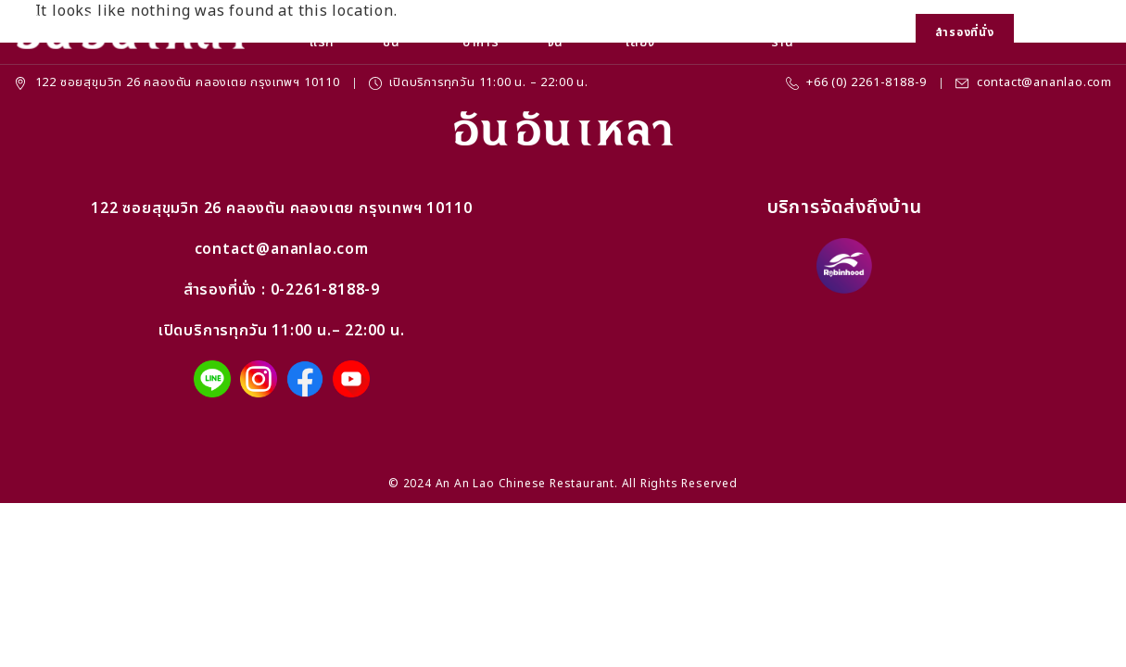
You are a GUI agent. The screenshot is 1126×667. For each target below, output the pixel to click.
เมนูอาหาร (481, 32)
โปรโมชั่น (401, 32)
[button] (1039, 32)
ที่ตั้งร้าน (783, 32)
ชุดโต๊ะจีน (565, 32)
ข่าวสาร (720, 29)
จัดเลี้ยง (640, 32)
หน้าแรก (322, 32)
